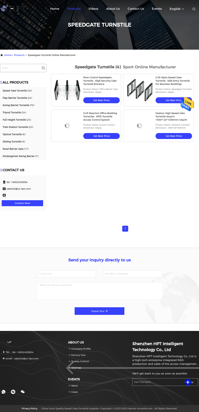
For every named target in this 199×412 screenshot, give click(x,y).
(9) (14, 141)
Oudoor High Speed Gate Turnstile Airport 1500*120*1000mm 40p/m (171, 116)
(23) (17, 119)
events (157, 9)
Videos (93, 9)
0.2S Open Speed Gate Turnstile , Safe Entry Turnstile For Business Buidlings (173, 81)
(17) (16, 148)
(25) (17, 97)
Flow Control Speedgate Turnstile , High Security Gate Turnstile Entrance (100, 81)
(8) (14, 134)
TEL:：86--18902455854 (17, 352)
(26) (17, 90)
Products (73, 9)
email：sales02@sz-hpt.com (20, 358)
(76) (18, 105)
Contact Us (136, 9)
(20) (18, 127)
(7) (20, 156)
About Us (113, 9)
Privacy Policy (29, 408)
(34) (14, 112)
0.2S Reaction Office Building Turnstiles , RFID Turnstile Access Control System (100, 116)
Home (54, 9)
